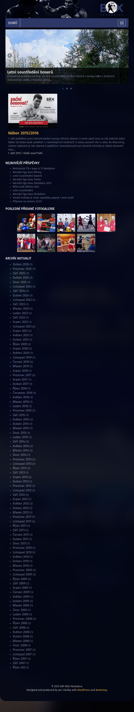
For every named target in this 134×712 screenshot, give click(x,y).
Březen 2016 (21, 402)
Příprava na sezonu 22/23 (27, 201)
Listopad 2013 (22, 464)
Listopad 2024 (22, 286)
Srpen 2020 (20, 348)
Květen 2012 (21, 503)
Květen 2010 (21, 557)
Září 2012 (19, 495)
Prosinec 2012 (22, 486)
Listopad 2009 (22, 574)
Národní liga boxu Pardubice (29, 194)
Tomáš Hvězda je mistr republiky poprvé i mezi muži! (43, 197)
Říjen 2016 (20, 388)
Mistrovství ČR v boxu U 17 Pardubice (34, 168)
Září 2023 (19, 304)
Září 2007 (19, 663)
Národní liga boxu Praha (27, 179)
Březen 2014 (21, 450)
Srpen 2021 (20, 331)
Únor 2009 (20, 610)
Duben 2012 (21, 508)
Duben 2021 (21, 340)
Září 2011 (19, 530)
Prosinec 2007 (22, 650)
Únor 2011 (19, 543)
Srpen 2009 (20, 588)
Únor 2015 (20, 433)
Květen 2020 (21, 353)
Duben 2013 (21, 481)
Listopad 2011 (22, 521)
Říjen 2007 (20, 659)
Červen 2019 (21, 362)
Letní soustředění (23, 190)
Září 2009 (19, 583)
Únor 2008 (20, 645)
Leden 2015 (20, 437)
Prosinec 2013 (22, 459)
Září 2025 (19, 273)
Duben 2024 (21, 295)
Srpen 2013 (20, 477)
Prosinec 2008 (22, 619)
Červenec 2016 (22, 393)
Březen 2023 (21, 309)
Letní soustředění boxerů (27, 175)
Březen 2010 (21, 566)
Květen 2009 (21, 597)
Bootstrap (101, 690)
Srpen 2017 (20, 379)
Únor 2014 (20, 455)
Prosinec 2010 (22, 548)
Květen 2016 (21, 397)
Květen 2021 (21, 335)
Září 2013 (19, 472)
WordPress (83, 690)
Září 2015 (19, 415)
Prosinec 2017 (22, 375)
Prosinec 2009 (22, 570)
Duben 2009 (21, 601)
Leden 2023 (20, 313)
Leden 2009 (20, 614)
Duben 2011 (20, 539)
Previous (10, 56)
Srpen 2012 (20, 499)
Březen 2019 (21, 366)
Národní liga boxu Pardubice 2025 (32, 183)
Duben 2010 (21, 561)
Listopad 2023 (22, 300)
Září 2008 (19, 628)
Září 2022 (19, 317)
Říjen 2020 (20, 344)
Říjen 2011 (19, 526)
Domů (12, 23)
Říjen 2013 (20, 468)
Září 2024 (19, 291)
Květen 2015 (21, 419)
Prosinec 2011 (22, 517)
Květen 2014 (21, 446)
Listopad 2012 (22, 490)
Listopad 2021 (22, 326)
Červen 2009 (21, 592)
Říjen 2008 (20, 623)
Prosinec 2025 (22, 269)
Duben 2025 (21, 278)
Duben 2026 (21, 264)
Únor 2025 (20, 282)
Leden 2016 (20, 406)
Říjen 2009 (20, 579)
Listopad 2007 (22, 654)
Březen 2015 (21, 428)
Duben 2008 (21, 636)
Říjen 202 (19, 667)
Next (124, 56)
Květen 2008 (21, 632)
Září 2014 (19, 441)
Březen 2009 (21, 605)
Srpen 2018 (20, 371)
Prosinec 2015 (22, 410)
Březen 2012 (21, 512)
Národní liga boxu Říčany (27, 172)
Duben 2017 (21, 384)
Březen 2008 (21, 641)
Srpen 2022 (20, 322)
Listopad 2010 (22, 552)
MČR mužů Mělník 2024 (26, 186)
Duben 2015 (21, 424)
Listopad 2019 (22, 357)
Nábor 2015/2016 (23, 133)
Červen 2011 (21, 535)
